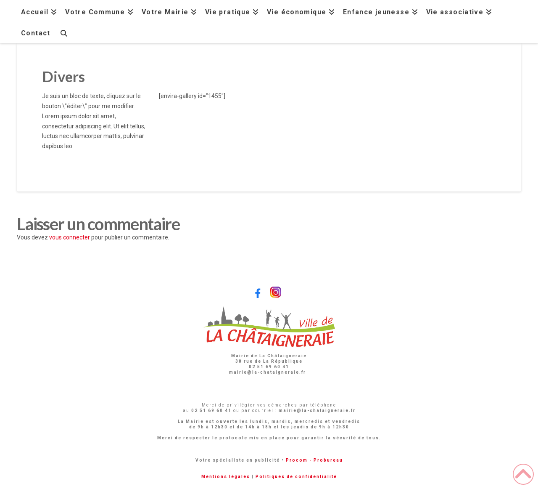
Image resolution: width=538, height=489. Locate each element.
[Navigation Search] (63, 32)
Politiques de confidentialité (296, 476)
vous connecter (69, 237)
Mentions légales (225, 476)
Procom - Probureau (314, 460)
